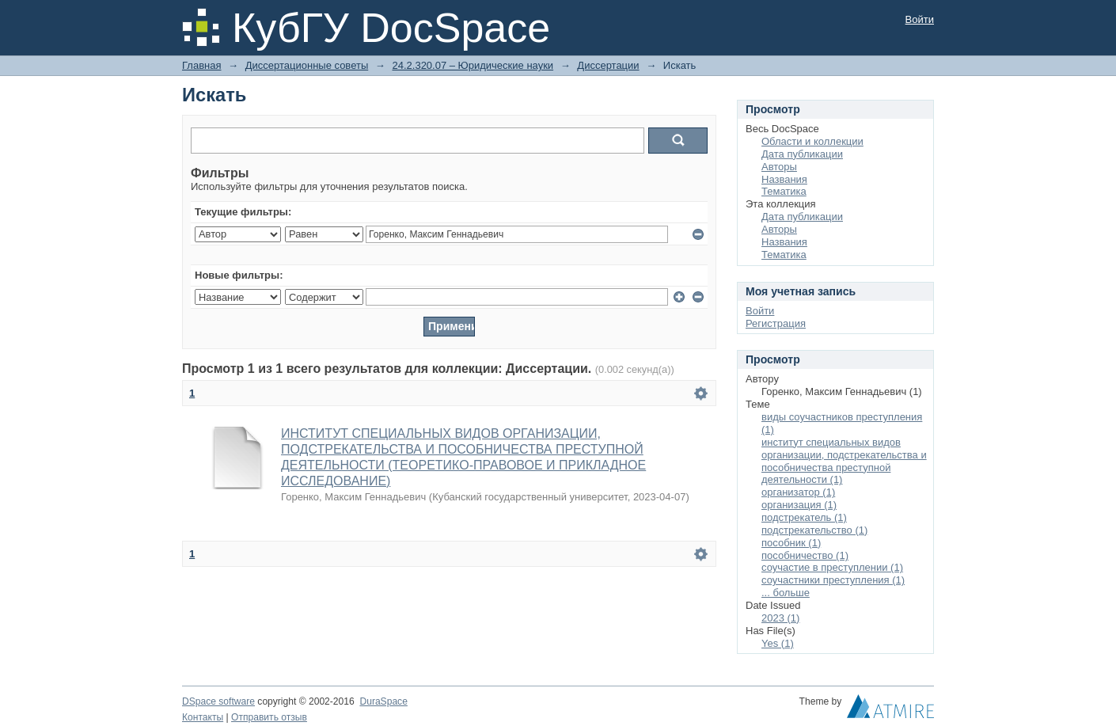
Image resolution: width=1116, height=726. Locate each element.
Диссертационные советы (307, 65)
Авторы (779, 167)
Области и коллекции (812, 141)
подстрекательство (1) (814, 530)
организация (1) (799, 505)
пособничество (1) (804, 555)
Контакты (202, 717)
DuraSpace (383, 701)
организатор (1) (798, 492)
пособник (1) (791, 543)
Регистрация (776, 323)
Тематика (784, 191)
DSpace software (218, 701)
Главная (201, 65)
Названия (784, 179)
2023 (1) (780, 618)
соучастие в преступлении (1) (832, 567)
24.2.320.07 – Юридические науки (472, 65)
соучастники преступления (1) (833, 580)
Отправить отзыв (269, 717)
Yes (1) (777, 643)
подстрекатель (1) (804, 517)
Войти (919, 19)
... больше (785, 593)
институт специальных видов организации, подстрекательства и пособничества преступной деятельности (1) (844, 461)
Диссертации (608, 65)
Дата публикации (802, 154)
